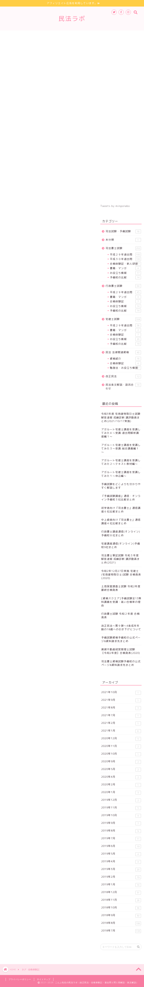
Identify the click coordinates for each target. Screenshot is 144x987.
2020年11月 (121, 746)
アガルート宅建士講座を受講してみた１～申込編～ (121, 473)
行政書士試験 (43, 35)
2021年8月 (121, 708)
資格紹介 (125, 359)
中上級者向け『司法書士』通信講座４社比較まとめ (121, 521)
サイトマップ (58, 43)
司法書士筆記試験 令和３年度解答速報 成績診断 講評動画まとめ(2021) (120, 559)
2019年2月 (121, 877)
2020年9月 (121, 761)
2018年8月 (121, 923)
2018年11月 (121, 900)
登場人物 (34, 43)
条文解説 (14, 43)
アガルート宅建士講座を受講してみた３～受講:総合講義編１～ (121, 448)
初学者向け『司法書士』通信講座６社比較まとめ (121, 509)
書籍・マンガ (125, 268)
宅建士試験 (68, 35)
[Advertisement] (120, 124)
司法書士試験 (16, 35)
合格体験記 (125, 301)
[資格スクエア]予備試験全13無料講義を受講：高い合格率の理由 (121, 601)
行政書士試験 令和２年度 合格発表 (120, 615)
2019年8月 (121, 831)
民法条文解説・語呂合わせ (123, 386)
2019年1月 (121, 885)
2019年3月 (121, 869)
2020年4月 (121, 777)
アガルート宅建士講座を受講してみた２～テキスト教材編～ (121, 462)
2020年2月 (121, 785)
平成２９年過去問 (125, 254)
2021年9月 (121, 700)
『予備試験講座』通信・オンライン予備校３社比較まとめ (121, 497)
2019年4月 (121, 861)
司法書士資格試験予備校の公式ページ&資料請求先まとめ (121, 663)
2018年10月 (121, 908)
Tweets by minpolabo (115, 206)
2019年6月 (121, 846)
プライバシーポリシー (20, 979)
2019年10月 (121, 815)
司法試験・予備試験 (123, 231)
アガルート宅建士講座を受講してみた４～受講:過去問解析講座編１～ (121, 432)
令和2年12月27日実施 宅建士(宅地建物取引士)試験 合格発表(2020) (121, 574)
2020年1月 (121, 792)
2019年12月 (121, 800)
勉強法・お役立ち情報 (125, 368)
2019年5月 (121, 854)
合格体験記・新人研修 (125, 264)
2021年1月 (121, 731)
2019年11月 (121, 808)
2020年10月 (121, 754)
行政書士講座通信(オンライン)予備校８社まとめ (120, 533)
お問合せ (81, 43)
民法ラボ (72, 18)
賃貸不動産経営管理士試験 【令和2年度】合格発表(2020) (120, 651)
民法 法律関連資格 (123, 352)
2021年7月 (121, 715)
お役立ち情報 (125, 273)
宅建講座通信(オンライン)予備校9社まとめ (120, 545)
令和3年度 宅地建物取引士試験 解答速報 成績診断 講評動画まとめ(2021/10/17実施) (120, 417)
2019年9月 (121, 823)
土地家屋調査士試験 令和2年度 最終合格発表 (120, 588)
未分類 (123, 240)
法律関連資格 (92, 35)
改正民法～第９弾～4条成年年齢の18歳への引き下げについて (121, 627)
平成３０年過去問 (125, 259)
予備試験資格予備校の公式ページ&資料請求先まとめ (121, 639)
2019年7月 (121, 838)
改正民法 (116, 35)
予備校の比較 (125, 277)
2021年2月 (121, 723)
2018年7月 (121, 931)
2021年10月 (121, 692)
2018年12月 (121, 892)
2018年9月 (121, 915)
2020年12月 (121, 738)
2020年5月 (121, 769)
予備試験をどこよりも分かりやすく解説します (121, 485)
